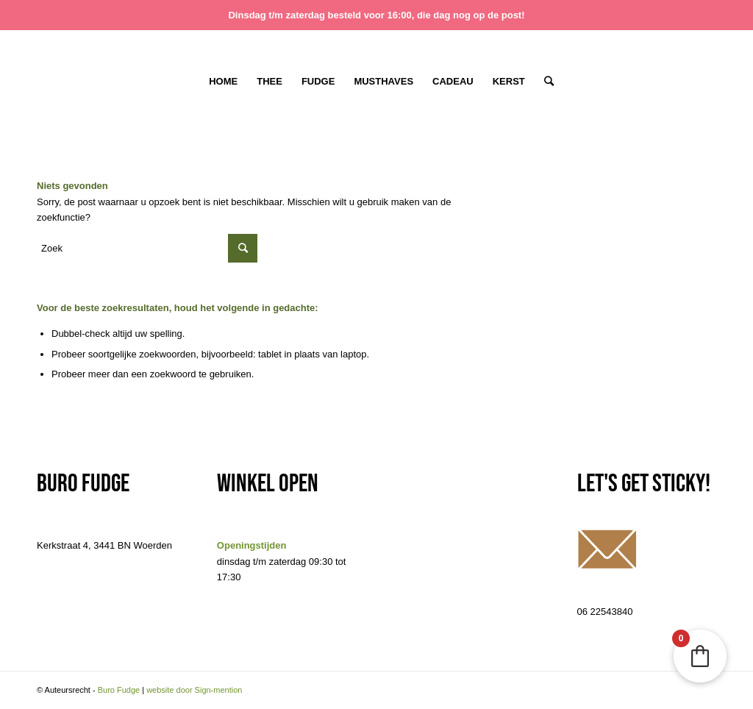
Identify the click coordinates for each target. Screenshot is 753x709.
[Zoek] (544, 81)
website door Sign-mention (194, 689)
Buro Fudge (119, 689)
